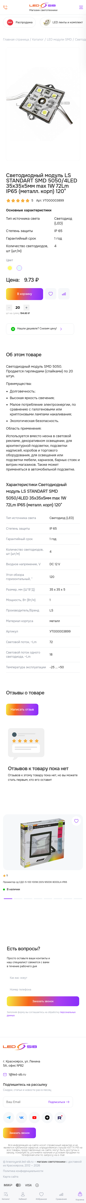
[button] (8, 898)
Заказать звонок (42, 1001)
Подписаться (56, 1102)
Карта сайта (10, 1176)
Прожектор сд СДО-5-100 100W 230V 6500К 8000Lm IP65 (35, 882)
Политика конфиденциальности (23, 1171)
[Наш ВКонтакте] (21, 1118)
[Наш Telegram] (8, 1118)
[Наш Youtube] (34, 1118)
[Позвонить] (5, 7)
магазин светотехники (51, 1161)
